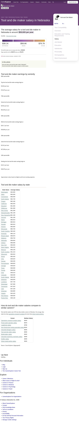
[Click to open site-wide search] (53, 2)
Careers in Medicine (8, 384)
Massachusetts (5, 212)
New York (4, 245)
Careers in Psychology (8, 386)
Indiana (3, 242)
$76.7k (42, 44)
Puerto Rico (4, 298)
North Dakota (5, 199)
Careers (32, 2)
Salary (57, 39)
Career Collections (7, 378)
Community (43, 2)
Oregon (3, 201)
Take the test (72, 2)
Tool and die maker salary (8, 332)
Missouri (3, 249)
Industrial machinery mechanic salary (11, 336)
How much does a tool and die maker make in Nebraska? (14, 64)
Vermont (3, 217)
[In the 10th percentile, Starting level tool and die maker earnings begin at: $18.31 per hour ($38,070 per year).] (23, 164)
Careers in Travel (7, 389)
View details (4, 8)
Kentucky (3, 233)
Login (4, 366)
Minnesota (4, 229)
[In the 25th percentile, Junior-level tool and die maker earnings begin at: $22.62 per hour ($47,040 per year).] (23, 144)
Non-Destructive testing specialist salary (12, 327)
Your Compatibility (60, 27)
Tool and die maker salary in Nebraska (25, 20)
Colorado (3, 275)
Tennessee (4, 286)
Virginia (3, 293)
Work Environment (61, 58)
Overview (58, 31)
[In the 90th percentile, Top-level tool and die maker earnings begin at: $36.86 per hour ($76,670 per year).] (23, 85)
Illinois (3, 256)
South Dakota (5, 277)
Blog (3, 364)
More (49, 2)
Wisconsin (4, 254)
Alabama (3, 238)
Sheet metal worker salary (8, 341)
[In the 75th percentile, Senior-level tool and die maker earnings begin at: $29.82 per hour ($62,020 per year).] (23, 105)
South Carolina (5, 231)
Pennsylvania (5, 263)
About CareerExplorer (8, 403)
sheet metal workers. (38, 314)
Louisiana (4, 281)
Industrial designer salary (8, 329)
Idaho (2, 194)
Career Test (15, 2)
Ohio (2, 259)
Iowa (2, 272)
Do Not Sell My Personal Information (12, 415)
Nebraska (4, 240)
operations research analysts (17, 314)
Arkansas (4, 291)
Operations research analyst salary (11, 320)
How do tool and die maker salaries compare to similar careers (15, 66)
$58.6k (23, 44)
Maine (3, 219)
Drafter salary (5, 339)
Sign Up (4, 369)
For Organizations (24, 2)
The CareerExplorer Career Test (11, 371)
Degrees (37, 2)
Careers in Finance (7, 382)
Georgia (3, 265)
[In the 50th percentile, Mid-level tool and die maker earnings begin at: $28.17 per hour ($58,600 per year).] (23, 125)
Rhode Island (5, 235)
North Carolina (5, 252)
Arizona (3, 226)
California (4, 203)
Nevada (3, 224)
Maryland (3, 206)
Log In (65, 2)
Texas (3, 268)
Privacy (4, 411)
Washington (4, 192)
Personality (58, 52)
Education (58, 45)
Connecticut (4, 196)
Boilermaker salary (6, 334)
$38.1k (5, 44)
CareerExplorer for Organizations (11, 396)
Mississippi (4, 284)
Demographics (59, 55)
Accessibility (5, 413)
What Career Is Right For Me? (11, 380)
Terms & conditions (7, 409)
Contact (4, 405)
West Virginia (5, 247)
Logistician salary (6, 325)
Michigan (3, 222)
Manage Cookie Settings (9, 419)
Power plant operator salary (9, 322)
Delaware (4, 279)
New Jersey (4, 210)
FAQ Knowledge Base (8, 407)
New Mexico (4, 295)
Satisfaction (58, 48)
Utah (2, 288)
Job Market (58, 42)
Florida (3, 270)
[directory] (23, 64)
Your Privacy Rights (8, 417)
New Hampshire (5, 215)
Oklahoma (4, 208)
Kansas (3, 261)
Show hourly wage (11, 35)
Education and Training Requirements (62, 34)
